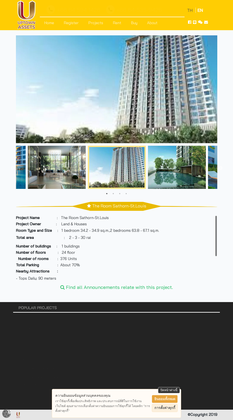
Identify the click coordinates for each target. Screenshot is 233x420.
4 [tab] (126, 193)
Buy (134, 22)
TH (190, 10)
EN (200, 10)
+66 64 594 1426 (74, 9)
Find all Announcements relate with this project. (116, 287)
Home (49, 22)
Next (220, 168)
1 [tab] (107, 193)
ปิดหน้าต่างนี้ (168, 390)
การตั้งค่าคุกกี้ (164, 408)
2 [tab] (113, 193)
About (152, 22)
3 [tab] (120, 193)
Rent (117, 22)
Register (71, 22)
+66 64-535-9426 (135, 9)
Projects (95, 22)
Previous (13, 168)
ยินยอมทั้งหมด (164, 399)
